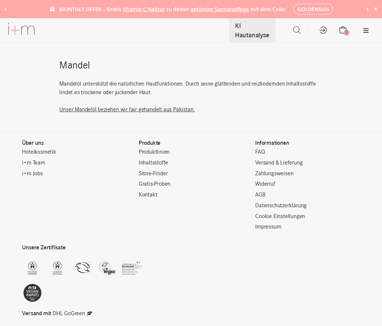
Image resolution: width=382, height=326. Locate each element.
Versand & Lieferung (279, 163)
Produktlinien (154, 152)
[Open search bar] (297, 30)
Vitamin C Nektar (143, 9)
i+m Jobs (32, 174)
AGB (260, 195)
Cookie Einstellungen (280, 217)
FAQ (260, 152)
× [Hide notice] (375, 9)
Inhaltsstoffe (153, 163)
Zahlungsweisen (274, 174)
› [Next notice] (367, 9)
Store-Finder (153, 174)
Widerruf (265, 184)
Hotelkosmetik (39, 152)
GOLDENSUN (313, 9)
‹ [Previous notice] (5, 9)
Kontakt (148, 195)
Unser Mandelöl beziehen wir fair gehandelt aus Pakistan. (127, 110)
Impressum (268, 227)
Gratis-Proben (154, 184)
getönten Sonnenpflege (219, 9)
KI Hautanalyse (252, 30)
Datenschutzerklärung (281, 206)
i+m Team (33, 163)
